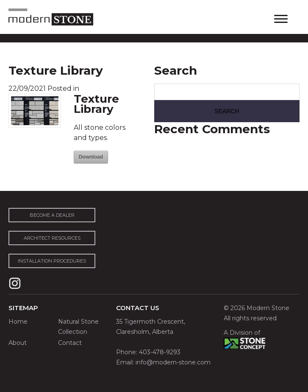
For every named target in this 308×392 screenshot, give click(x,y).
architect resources (52, 238)
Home (18, 321)
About (17, 343)
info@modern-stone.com (173, 362)
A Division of (242, 332)
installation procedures (52, 261)
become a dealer (52, 215)
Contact (70, 343)
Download (91, 157)
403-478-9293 (159, 352)
